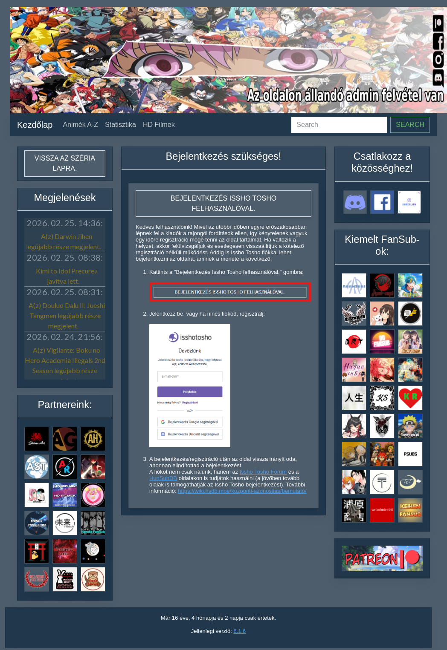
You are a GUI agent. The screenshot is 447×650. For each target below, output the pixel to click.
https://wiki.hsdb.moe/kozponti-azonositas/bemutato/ (242, 491)
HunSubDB (163, 478)
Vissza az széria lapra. (65, 163)
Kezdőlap (34, 124)
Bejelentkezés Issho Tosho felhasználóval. (223, 203)
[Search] (339, 125)
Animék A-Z (80, 124)
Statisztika (120, 124)
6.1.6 (239, 631)
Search (410, 124)
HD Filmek (159, 124)
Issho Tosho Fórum (263, 472)
